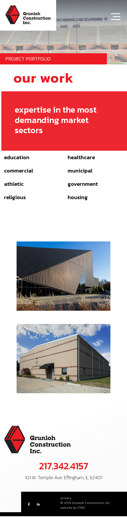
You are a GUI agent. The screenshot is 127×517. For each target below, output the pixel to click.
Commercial (18, 171)
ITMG (81, 507)
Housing (78, 197)
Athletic (14, 184)
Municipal (80, 171)
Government (83, 184)
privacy (66, 498)
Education (16, 157)
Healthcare (81, 157)
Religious (15, 197)
